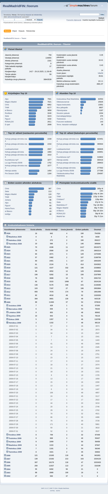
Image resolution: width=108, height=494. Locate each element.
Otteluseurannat (63, 102)
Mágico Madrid (11, 102)
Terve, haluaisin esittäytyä (67, 125)
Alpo (6, 99)
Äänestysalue (62, 110)
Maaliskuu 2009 (15, 445)
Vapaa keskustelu (64, 105)
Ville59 (100, 73)
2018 (8, 271)
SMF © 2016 (54, 488)
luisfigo (7, 214)
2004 (8, 469)
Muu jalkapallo (62, 108)
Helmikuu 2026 (15, 240)
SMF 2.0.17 (44, 488)
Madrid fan (61, 216)
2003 (8, 473)
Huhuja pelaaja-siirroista (14, 152)
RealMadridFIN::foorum (20, 6)
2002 (8, 476)
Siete (7, 116)
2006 (8, 462)
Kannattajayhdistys (64, 116)
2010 (8, 299)
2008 (8, 456)
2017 (8, 275)
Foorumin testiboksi (64, 122)
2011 (8, 295)
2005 (8, 466)
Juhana (8, 200)
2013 (8, 289)
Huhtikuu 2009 (15, 442)
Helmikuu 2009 (15, 449)
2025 (8, 247)
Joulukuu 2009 (15, 306)
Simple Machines (63, 488)
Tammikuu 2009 (15, 452)
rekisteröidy (38, 15)
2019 (8, 268)
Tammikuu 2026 (15, 244)
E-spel (7, 125)
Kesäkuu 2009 (14, 435)
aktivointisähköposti (14, 17)
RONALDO (9, 122)
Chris (7, 105)
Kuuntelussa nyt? (12, 160)
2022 (8, 258)
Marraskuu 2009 (15, 309)
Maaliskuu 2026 (15, 237)
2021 (8, 261)
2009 (8, 302)
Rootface (8, 113)
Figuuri (7, 119)
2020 (8, 264)
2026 (8, 233)
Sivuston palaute (63, 113)
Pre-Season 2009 (12, 174)
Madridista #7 (62, 205)
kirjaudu (28, 15)
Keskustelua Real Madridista (68, 99)
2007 (8, 459)
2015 (8, 282)
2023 (8, 254)
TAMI (7, 108)
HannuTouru (10, 208)
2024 (8, 251)
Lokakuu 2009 (14, 312)
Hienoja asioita (11, 171)
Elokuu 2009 (14, 319)
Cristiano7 (61, 199)
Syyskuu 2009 (14, 316)
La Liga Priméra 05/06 (13, 163)
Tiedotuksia (61, 119)
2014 (8, 285)
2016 (8, 278)
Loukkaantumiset (11, 149)
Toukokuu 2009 (15, 438)
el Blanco (8, 110)
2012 (8, 292)
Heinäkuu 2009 (15, 323)
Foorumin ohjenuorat (74, 20)
